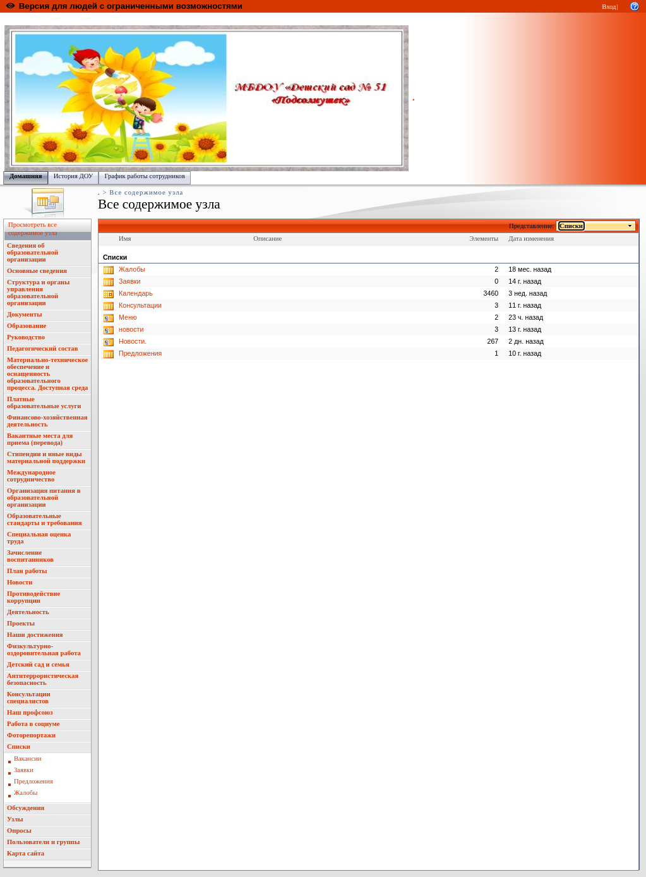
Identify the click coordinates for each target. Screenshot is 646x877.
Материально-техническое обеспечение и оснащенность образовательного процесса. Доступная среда (47, 373)
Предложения (33, 781)
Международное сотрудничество (31, 476)
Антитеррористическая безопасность (42, 679)
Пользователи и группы (43, 841)
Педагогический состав (42, 348)
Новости (19, 582)
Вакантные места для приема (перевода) (40, 439)
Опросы (19, 830)
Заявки (23, 769)
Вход (609, 6)
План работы (27, 570)
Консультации (140, 305)
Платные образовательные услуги (44, 402)
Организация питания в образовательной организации (43, 497)
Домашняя (25, 175)
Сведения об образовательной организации (32, 252)
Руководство (26, 337)
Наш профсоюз (30, 712)
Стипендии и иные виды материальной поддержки (46, 457)
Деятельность (28, 611)
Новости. (133, 341)
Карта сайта (25, 853)
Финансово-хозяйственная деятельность (47, 421)
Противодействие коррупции (33, 597)
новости (131, 329)
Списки (18, 746)
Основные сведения (37, 270)
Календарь (136, 293)
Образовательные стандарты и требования (44, 519)
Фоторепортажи (31, 735)
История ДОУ (73, 175)
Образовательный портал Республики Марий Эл (75, 19)
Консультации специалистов (29, 698)
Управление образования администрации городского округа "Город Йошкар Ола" (267, 19)
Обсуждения (25, 807)
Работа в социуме (33, 723)
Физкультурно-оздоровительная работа (44, 649)
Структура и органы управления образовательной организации (38, 292)
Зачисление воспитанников (30, 556)
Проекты (21, 623)
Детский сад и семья (38, 664)
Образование (26, 325)
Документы (24, 314)
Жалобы (25, 792)
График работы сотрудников (144, 175)
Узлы (15, 819)
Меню (128, 317)
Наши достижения (35, 634)
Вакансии (27, 758)
